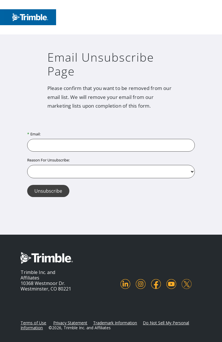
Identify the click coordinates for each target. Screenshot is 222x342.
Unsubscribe (48, 191)
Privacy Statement (70, 323)
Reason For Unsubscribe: (48, 160)
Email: (35, 134)
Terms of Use (33, 323)
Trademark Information (115, 323)
